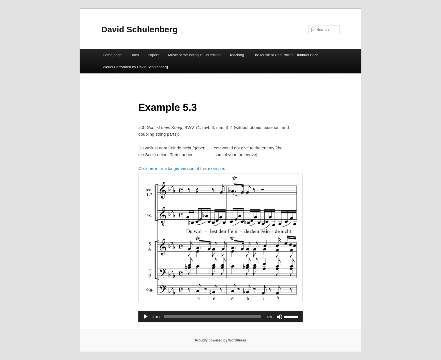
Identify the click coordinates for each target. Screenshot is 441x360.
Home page (112, 55)
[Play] (145, 317)
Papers (153, 55)
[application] (220, 316)
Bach (134, 55)
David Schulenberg (139, 29)
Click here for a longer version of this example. (181, 168)
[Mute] (279, 317)
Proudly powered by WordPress (220, 340)
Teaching (237, 55)
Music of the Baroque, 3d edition (194, 55)
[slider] (212, 316)
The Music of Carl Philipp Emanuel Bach (285, 55)
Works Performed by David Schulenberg (135, 67)
